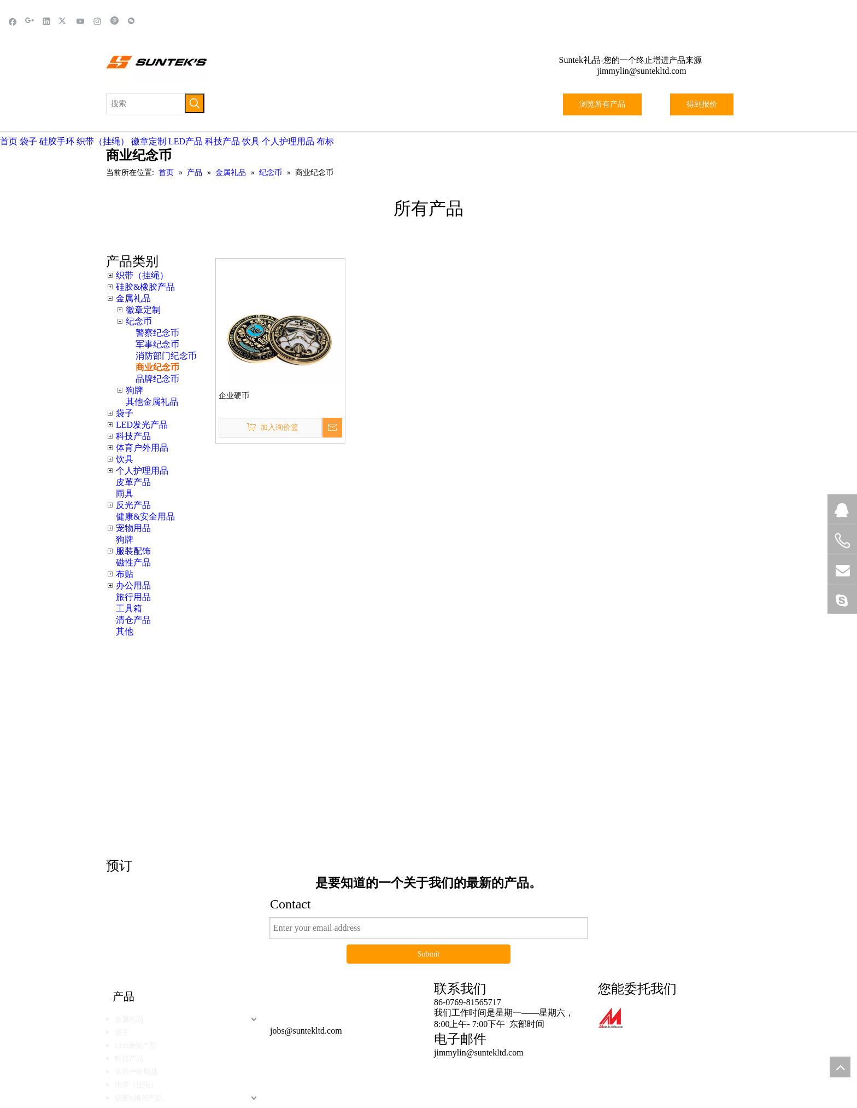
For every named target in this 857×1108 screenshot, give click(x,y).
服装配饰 (133, 551)
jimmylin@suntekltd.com (641, 70)
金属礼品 (133, 298)
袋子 (28, 141)
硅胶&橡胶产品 (145, 286)
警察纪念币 (157, 332)
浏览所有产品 (602, 104)
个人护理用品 (288, 141)
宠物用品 (133, 528)
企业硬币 (234, 396)
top (840, 1067)
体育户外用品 (142, 447)
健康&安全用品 (145, 516)
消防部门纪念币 (166, 355)
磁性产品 (133, 562)
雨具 (124, 493)
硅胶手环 (56, 141)
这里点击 (592, 675)
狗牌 (134, 390)
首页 (8, 141)
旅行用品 (133, 597)
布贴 (124, 574)
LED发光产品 (142, 424)
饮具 (251, 141)
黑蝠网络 (462, 1009)
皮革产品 (133, 482)
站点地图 (505, 1009)
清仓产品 (133, 620)
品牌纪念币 (157, 378)
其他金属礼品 (152, 401)
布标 (325, 141)
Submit (428, 829)
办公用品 (133, 585)
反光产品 (133, 505)
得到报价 (701, 104)
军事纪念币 (157, 344)
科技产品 (222, 141)
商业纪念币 (157, 367)
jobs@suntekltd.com (306, 906)
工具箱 (129, 608)
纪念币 (139, 321)
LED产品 (185, 141)
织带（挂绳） (103, 141)
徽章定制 (148, 141)
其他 (124, 631)
